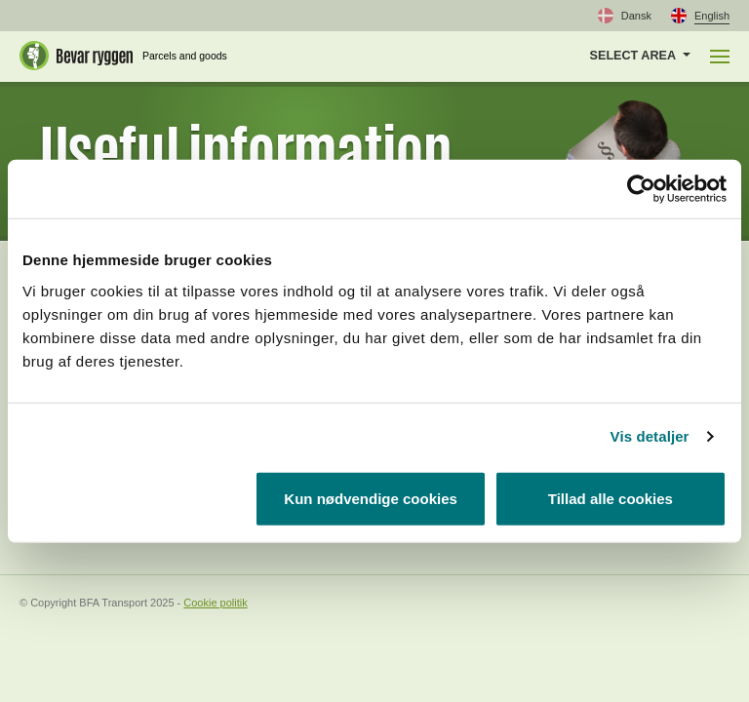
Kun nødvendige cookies (370, 497)
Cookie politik (215, 602)
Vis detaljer (650, 436)
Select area (633, 55)
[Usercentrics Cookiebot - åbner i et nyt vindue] (641, 189)
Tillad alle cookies (610, 497)
